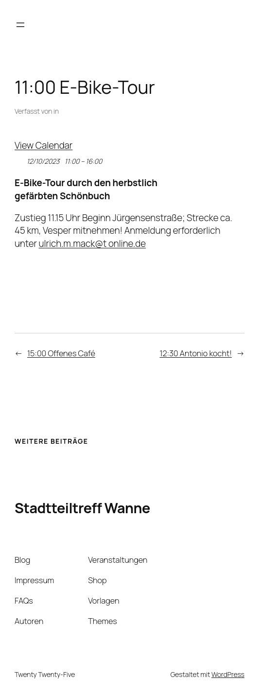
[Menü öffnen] (20, 25)
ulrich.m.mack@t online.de (92, 243)
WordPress (227, 674)
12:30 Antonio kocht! (195, 353)
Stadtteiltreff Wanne (82, 508)
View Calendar (43, 145)
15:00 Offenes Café (61, 353)
